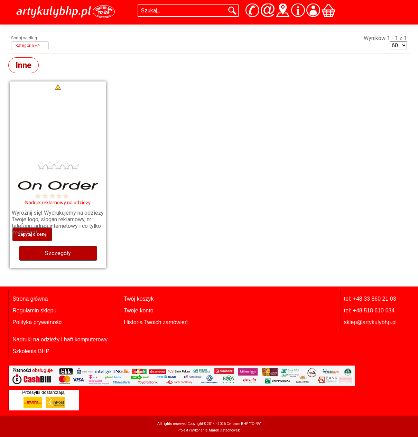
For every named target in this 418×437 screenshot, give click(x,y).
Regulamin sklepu (34, 310)
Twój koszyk (139, 299)
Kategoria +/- (28, 45)
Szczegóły (58, 253)
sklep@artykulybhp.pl (370, 322)
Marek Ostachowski (225, 430)
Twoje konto (138, 310)
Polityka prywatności (37, 322)
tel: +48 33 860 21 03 (370, 299)
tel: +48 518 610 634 (369, 310)
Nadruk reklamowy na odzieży (58, 202)
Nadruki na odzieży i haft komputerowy (60, 339)
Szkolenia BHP (30, 351)
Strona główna (30, 299)
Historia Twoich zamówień (156, 322)
